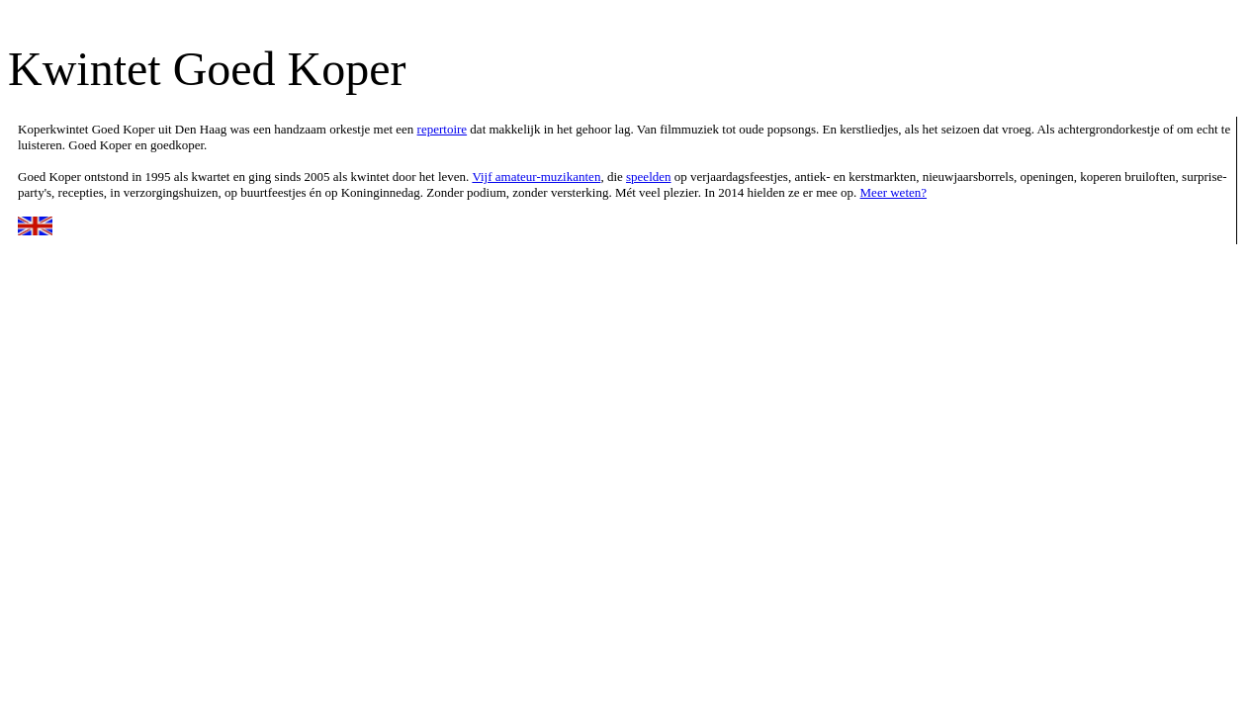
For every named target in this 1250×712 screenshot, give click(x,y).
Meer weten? (894, 192)
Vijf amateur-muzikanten (536, 176)
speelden (648, 176)
